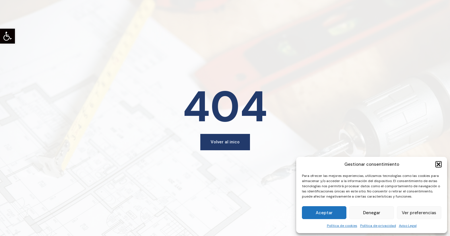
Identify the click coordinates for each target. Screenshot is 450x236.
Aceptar (324, 213)
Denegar (371, 213)
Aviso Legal (408, 225)
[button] (7, 36)
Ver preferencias (419, 213)
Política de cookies (342, 225)
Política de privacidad (378, 225)
